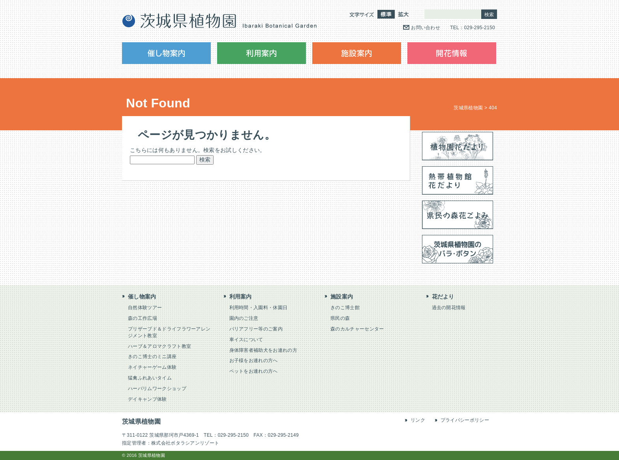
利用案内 (261, 53)
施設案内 (356, 53)
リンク (418, 420)
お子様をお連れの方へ (253, 360)
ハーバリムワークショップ (157, 388)
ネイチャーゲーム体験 (152, 367)
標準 (386, 14)
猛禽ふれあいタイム (150, 378)
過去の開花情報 (449, 307)
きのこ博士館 (345, 307)
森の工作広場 (142, 318)
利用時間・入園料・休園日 (258, 307)
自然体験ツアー (145, 307)
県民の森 (340, 318)
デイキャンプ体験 (147, 399)
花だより (443, 296)
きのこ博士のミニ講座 (152, 356)
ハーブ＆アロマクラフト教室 (159, 346)
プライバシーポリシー (465, 420)
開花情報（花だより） (451, 53)
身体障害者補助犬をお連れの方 (263, 350)
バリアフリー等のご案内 (256, 329)
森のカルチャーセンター (357, 329)
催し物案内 (166, 53)
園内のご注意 (244, 318)
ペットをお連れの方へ (253, 371)
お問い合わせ (425, 27)
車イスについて (246, 339)
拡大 (403, 14)
